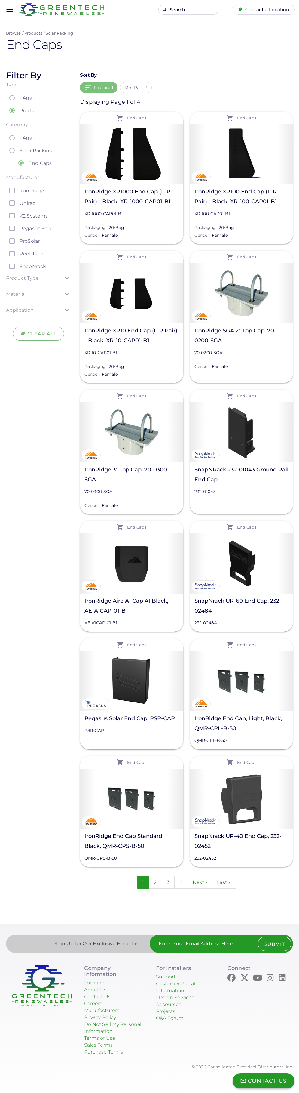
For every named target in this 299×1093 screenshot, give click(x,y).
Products (33, 33)
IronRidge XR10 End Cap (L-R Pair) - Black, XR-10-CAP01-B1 (130, 335)
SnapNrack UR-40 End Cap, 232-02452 (238, 841)
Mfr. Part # (135, 87)
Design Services (178, 997)
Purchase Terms (106, 1050)
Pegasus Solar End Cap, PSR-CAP (129, 718)
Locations (97, 983)
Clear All (42, 333)
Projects (167, 1011)
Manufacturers (104, 1010)
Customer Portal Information (178, 987)
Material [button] (16, 294)
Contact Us (99, 997)
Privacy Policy (103, 1017)
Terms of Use (101, 1036)
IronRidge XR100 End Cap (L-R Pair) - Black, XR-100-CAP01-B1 (235, 196)
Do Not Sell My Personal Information (113, 1026)
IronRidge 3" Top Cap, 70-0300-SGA (126, 474)
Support (167, 977)
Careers (94, 1003)
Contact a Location (263, 9)
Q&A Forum (172, 1017)
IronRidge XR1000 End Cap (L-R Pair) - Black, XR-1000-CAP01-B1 (127, 196)
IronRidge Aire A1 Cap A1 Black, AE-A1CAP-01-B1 (126, 605)
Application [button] (20, 310)
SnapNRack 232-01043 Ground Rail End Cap (241, 474)
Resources (170, 1004)
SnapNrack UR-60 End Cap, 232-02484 (237, 605)
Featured (103, 87)
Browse (13, 33)
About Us (96, 990)
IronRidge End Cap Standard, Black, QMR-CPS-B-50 (123, 841)
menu (9, 9)
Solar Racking (59, 33)
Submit (271, 945)
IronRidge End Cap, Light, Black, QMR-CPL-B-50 (238, 723)
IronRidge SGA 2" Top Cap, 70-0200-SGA (235, 335)
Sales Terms (100, 1043)
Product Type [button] (22, 278)
